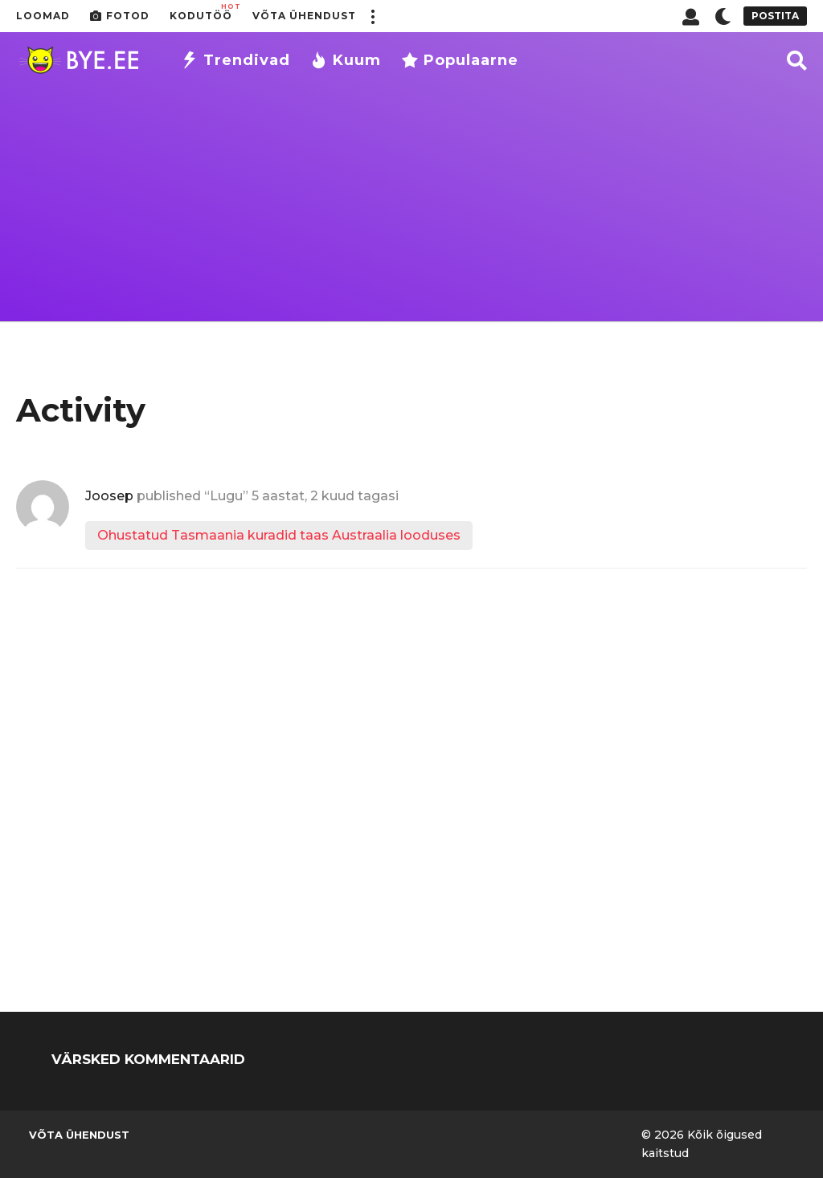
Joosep (109, 495)
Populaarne (459, 60)
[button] (372, 16)
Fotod (119, 16)
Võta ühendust (304, 16)
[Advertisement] (411, 208)
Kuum (345, 60)
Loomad (43, 16)
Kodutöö (201, 12)
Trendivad (235, 60)
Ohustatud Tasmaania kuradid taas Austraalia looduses (279, 535)
